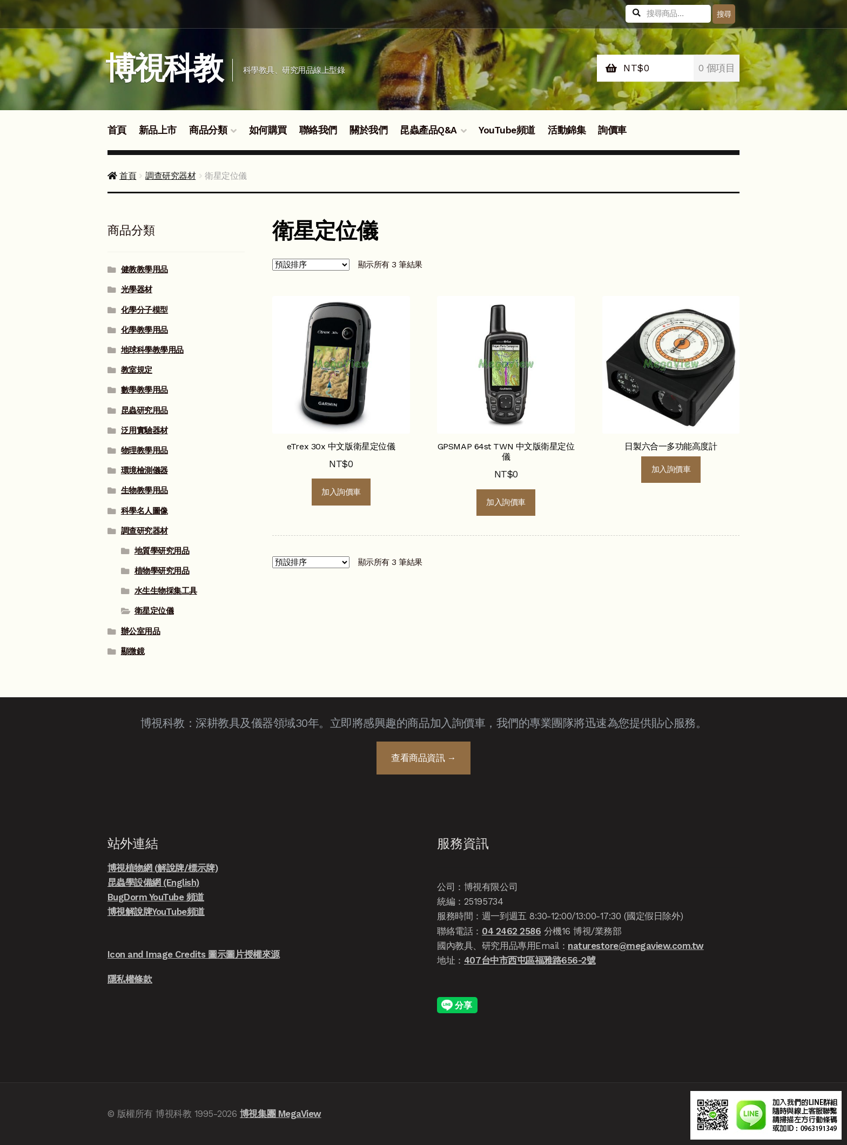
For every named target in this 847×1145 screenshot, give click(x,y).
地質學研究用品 (162, 551)
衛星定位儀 (154, 611)
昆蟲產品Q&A (428, 130)
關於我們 (368, 130)
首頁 (116, 130)
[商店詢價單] (310, 265)
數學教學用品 (144, 390)
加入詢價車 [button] (341, 492)
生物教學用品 (144, 490)
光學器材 (136, 289)
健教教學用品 (144, 269)
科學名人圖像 (144, 511)
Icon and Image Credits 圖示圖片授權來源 (193, 954)
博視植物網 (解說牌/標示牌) (162, 868)
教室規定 (136, 370)
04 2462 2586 (511, 931)
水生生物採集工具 (166, 591)
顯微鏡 (133, 651)
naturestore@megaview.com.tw (636, 945)
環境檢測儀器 (144, 470)
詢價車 (612, 130)
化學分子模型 (144, 310)
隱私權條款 (129, 979)
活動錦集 (567, 130)
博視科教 (164, 68)
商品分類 (208, 130)
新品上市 (158, 130)
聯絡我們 (318, 130)
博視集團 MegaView (280, 1113)
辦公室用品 (140, 631)
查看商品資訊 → (423, 757)
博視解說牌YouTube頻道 (156, 911)
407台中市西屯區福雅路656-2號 (529, 960)
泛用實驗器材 (144, 430)
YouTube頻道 (507, 130)
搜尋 (724, 14)
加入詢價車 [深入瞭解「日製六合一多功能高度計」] (671, 469)
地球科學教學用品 (152, 350)
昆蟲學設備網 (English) (153, 882)
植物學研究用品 (162, 571)
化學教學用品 (144, 330)
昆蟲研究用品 (144, 410)
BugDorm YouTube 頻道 (155, 897)
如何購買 (268, 130)
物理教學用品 (144, 450)
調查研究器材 (170, 176)
